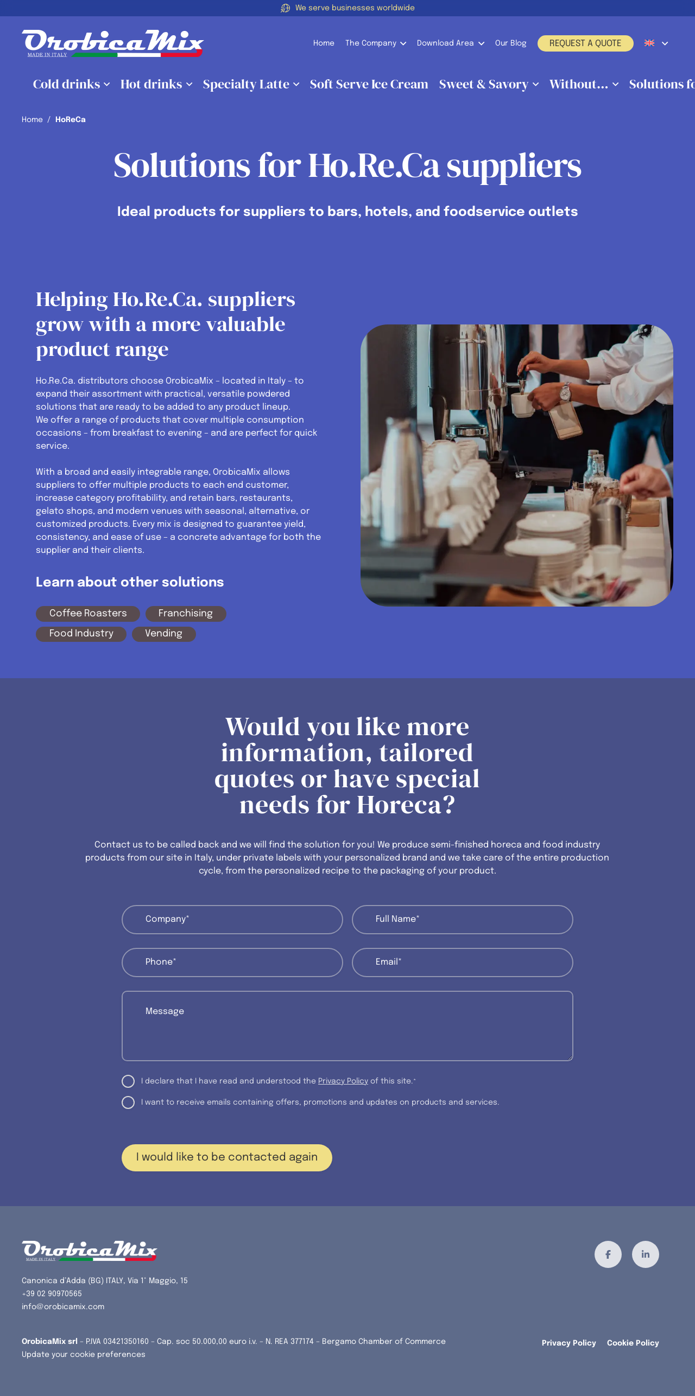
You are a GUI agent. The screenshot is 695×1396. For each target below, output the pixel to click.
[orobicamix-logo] (113, 43)
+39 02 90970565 (52, 1294)
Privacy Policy (343, 1081)
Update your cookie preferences (84, 1355)
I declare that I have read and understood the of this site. (278, 1082)
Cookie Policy (633, 1343)
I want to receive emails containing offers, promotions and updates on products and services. (320, 1102)
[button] (401, 43)
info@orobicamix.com (63, 1307)
